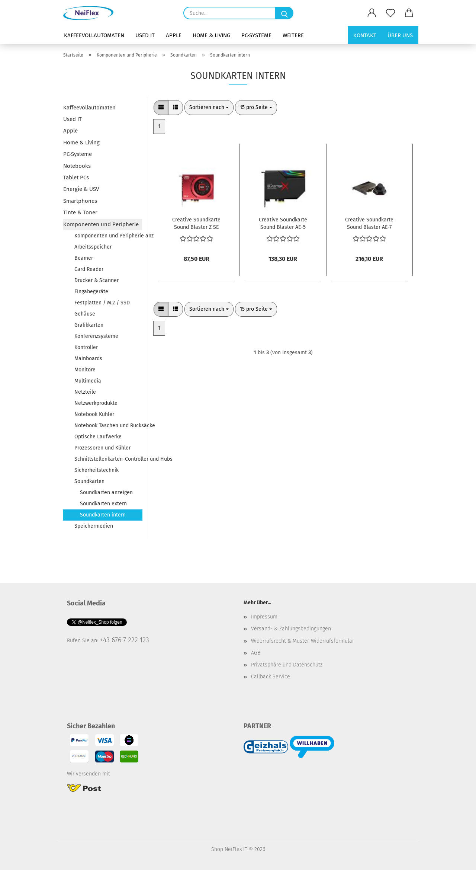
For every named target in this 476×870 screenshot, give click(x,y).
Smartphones (80, 201)
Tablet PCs (76, 177)
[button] (372, 13)
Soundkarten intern (103, 515)
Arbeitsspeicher (93, 247)
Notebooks (77, 166)
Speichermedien (93, 526)
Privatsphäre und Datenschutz (286, 665)
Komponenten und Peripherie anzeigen (108, 236)
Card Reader (88, 269)
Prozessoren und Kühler (102, 448)
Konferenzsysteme (96, 336)
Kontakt (364, 35)
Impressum (264, 617)
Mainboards (88, 358)
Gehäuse (84, 314)
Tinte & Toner (80, 212)
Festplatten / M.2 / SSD (102, 303)
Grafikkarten (88, 325)
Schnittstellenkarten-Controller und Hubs (108, 459)
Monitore (85, 370)
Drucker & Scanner (96, 280)
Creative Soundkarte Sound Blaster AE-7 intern (369, 223)
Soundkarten (89, 481)
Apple (173, 35)
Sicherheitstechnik (96, 470)
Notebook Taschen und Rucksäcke (108, 425)
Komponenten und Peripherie (101, 224)
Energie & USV (81, 189)
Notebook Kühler (94, 414)
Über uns (400, 35)
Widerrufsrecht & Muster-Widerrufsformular (302, 641)
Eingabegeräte (91, 291)
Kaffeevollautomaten (94, 35)
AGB (255, 653)
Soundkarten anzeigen (106, 492)
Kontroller (86, 347)
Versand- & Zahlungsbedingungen (291, 629)
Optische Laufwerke (98, 437)
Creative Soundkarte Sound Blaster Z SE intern (196, 223)
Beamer (83, 258)
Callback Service (270, 677)
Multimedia (87, 381)
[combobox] (209, 107)
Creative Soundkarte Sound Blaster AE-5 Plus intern (283, 223)
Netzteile (85, 392)
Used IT (145, 35)
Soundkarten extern (103, 503)
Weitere (293, 35)
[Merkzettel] (390, 13)
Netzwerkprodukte (96, 403)
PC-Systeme (256, 35)
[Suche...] (284, 13)
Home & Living (211, 35)
